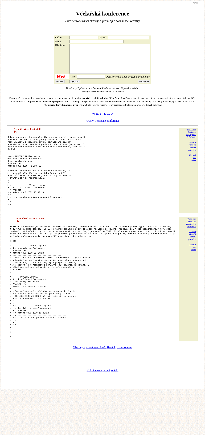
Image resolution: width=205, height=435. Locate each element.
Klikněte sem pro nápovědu (102, 413)
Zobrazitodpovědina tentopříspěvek (192, 152)
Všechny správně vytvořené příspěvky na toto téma (102, 390)
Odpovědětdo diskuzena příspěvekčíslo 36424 (191, 243)
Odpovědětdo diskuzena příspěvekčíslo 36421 (191, 139)
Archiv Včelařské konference (102, 126)
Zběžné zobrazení (102, 120)
